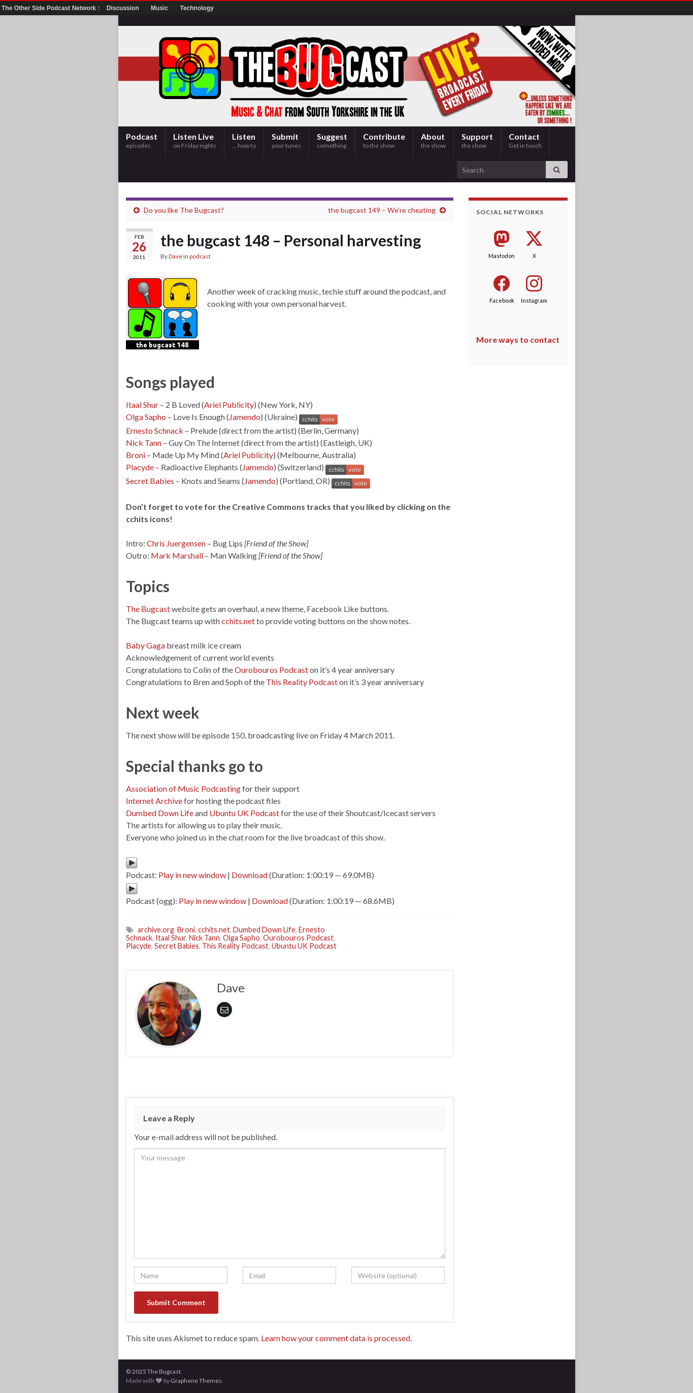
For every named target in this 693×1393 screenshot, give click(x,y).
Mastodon (501, 255)
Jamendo (244, 417)
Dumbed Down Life (159, 813)
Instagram (534, 300)
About (433, 140)
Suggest (332, 140)
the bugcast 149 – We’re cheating (382, 210)
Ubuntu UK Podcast (244, 813)
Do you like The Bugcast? (184, 210)
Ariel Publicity (229, 404)
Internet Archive (154, 800)
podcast (200, 256)
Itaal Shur (142, 404)
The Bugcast (148, 608)
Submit (286, 140)
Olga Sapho (146, 417)
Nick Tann (143, 442)
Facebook (501, 300)
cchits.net (238, 621)
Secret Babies (150, 480)
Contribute (384, 140)
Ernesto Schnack (154, 430)
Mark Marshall (177, 555)
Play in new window (192, 875)
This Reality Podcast (302, 682)
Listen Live (194, 140)
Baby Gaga (145, 645)
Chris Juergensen (176, 543)
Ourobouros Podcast (271, 669)
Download (250, 875)
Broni (135, 455)
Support (477, 140)
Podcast (141, 140)
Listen (244, 140)
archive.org (156, 929)
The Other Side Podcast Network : (52, 8)
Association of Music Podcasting (183, 788)
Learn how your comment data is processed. (336, 1338)
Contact (525, 140)
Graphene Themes (196, 1380)
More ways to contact (517, 339)
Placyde (140, 467)
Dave (175, 256)
